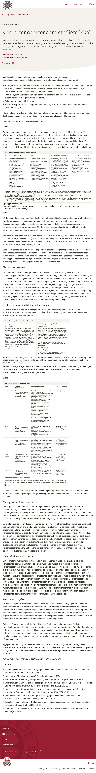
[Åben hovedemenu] (90, 4)
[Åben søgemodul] (61, 4)
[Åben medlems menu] (75, 4)
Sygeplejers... (10, 15)
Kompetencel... (23, 15)
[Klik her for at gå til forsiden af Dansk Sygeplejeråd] (30, 4)
